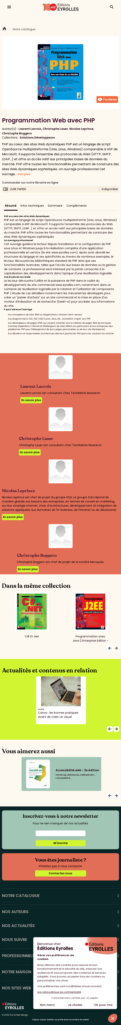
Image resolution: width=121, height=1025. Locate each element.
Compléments (76, 206)
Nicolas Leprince (81, 129)
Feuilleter (107, 99)
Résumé (11, 206)
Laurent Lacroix (30, 129)
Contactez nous (60, 873)
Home (4, 29)
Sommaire (55, 206)
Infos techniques (32, 206)
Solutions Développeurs (37, 138)
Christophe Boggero (17, 133)
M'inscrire (60, 843)
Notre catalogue (24, 29)
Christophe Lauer (55, 129)
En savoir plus (31, 400)
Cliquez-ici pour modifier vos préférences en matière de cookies (60, 1020)
